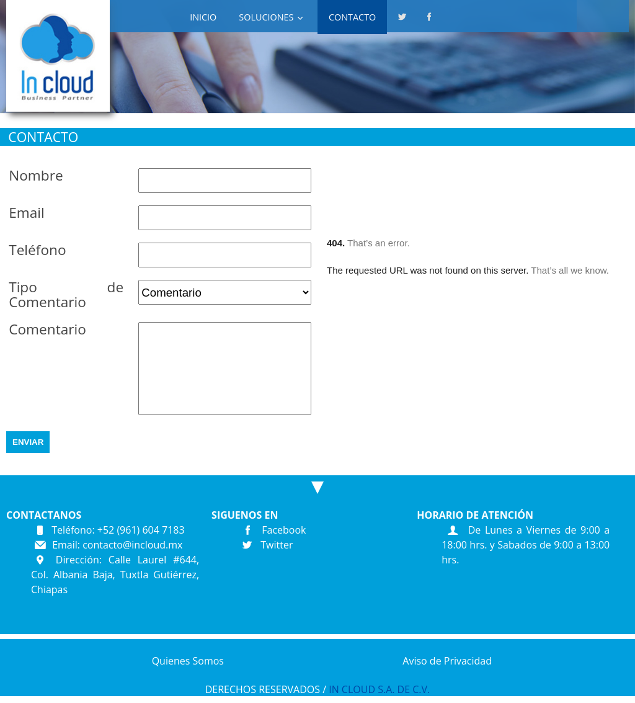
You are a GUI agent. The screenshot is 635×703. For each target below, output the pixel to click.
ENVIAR (27, 442)
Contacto (352, 17)
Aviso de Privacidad (447, 661)
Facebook (271, 530)
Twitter (264, 545)
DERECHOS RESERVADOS (262, 689)
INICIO (203, 17)
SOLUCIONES (266, 17)
